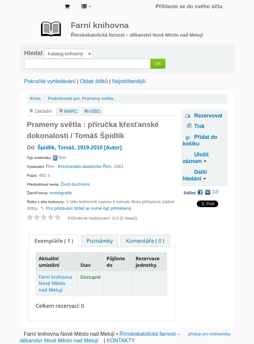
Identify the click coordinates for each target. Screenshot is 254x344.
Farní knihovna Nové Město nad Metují (43, 6)
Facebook (200, 192)
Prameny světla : (82, 98)
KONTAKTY (121, 340)
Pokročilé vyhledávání (50, 81)
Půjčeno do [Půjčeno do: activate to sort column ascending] (115, 261)
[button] (67, 6)
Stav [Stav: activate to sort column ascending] (85, 265)
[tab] (54, 241)
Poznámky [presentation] (100, 240)
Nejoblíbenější (129, 81)
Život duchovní (75, 184)
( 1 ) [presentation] (53, 240)
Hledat (33, 53)
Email (215, 192)
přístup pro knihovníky (209, 333)
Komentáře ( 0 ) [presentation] (145, 240)
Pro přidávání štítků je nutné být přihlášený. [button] (89, 208)
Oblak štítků (93, 81)
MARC (71, 111)
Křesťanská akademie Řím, (85, 166)
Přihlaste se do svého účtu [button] (189, 6)
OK (157, 63)
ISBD (95, 111)
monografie (60, 192)
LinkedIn (207, 192)
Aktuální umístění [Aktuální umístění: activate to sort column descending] (49, 261)
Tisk (199, 126)
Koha (35, 98)
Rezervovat (208, 115)
